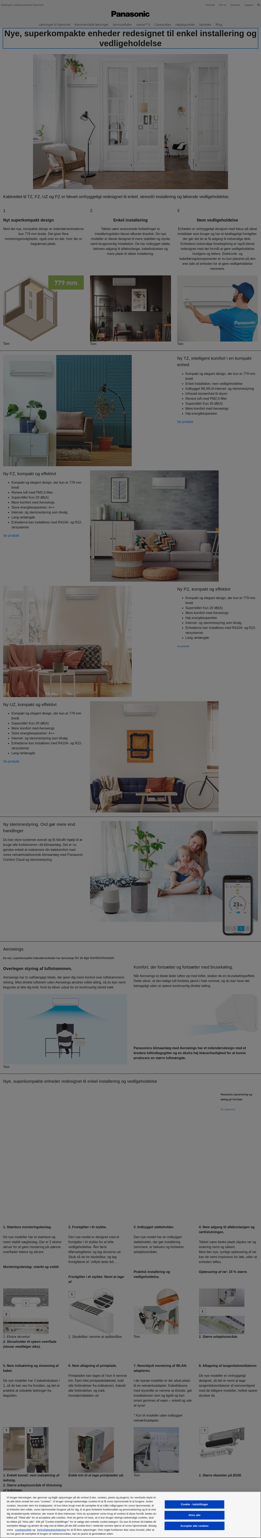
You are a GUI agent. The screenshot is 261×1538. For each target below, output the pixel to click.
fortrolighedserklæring (51, 1529)
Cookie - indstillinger (194, 1504)
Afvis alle (194, 1515)
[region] (130, 1514)
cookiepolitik (23, 1529)
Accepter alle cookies (194, 1525)
